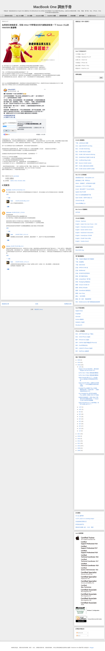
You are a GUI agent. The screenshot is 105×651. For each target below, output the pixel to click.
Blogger (92, 647)
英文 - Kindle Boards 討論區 (83, 151)
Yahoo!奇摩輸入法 (80, 203)
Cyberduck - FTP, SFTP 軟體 (83, 186)
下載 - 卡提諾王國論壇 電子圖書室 (85, 259)
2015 (78, 438)
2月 (80, 428)
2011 (78, 443)
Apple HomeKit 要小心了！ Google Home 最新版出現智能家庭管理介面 (88, 379)
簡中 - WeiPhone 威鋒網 (82, 351)
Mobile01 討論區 (80, 322)
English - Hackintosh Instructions (84, 232)
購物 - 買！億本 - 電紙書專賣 (83, 299)
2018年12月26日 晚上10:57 (22, 200)
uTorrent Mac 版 (80, 200)
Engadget (78, 313)
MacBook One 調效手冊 (52, 7)
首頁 (36, 304)
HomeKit (20, 180)
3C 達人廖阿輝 (80, 515)
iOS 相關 (29, 15)
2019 (78, 362)
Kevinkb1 (8, 190)
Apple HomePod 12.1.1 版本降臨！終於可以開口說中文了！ (89, 403)
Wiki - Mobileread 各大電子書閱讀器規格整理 (88, 302)
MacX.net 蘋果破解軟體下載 (83, 194)
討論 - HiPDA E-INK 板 (82, 267)
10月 (80, 409)
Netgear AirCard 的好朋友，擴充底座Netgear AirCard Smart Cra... (89, 369)
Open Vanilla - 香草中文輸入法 (84, 197)
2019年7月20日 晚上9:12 (17, 246)
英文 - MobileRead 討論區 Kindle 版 (85, 157)
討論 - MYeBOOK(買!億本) (83, 273)
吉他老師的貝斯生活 (81, 521)
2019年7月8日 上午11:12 (21, 234)
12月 (80, 367)
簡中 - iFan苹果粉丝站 (82, 345)
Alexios (8, 246)
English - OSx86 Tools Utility (83, 238)
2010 (78, 445)
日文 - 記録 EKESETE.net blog (84, 146)
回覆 (7, 194)
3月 (80, 426)
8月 (80, 414)
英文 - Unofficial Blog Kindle (83, 160)
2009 (78, 448)
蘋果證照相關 (63, 15)
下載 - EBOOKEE (80, 264)
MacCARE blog (80, 250)
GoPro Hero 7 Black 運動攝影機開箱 (88, 373)
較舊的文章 (67, 304)
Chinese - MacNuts (81, 221)
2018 (78, 365)
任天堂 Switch (92, 15)
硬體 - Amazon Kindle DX (82, 284)
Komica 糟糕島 (80, 319)
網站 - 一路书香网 (80, 296)
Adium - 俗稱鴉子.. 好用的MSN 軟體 (85, 183)
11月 (80, 407)
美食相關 (73, 15)
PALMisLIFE (79, 325)
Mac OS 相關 (19, 15)
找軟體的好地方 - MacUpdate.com (85, 177)
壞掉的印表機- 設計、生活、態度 (84, 527)
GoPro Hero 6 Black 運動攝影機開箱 (88, 375)
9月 (80, 411)
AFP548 (78, 212)
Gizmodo (78, 316)
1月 (80, 431)
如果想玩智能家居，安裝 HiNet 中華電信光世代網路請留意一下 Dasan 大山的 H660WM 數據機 (88, 399)
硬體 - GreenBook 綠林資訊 (83, 290)
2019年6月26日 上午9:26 (18, 212)
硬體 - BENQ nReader (82, 287)
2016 (78, 436)
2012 (78, 441)
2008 (78, 450)
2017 (78, 434)
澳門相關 (81, 15)
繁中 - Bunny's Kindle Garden (84, 163)
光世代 (12, 180)
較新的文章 (5, 304)
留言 (78, 635)
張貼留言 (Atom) (38, 309)
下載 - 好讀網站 (80, 262)
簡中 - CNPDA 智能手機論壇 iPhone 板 (86, 342)
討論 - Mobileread (80, 270)
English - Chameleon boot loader (84, 227)
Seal (11, 200)
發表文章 (80, 632)
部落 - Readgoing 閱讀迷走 (83, 282)
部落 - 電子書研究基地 (82, 276)
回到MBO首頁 (8, 15)
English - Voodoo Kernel (82, 241)
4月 (80, 423)
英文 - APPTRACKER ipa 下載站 (84, 334)
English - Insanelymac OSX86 (84, 235)
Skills (24, 180)
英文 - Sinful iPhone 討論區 (83, 337)
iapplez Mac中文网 (81, 192)
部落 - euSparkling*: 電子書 (83, 279)
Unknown (8, 212)
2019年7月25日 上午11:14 (22, 261)
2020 (78, 360)
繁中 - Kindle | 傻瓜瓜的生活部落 (84, 166)
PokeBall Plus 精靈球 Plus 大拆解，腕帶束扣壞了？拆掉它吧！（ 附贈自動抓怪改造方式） (89, 389)
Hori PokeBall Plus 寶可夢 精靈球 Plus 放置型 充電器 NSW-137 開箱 (89, 394)
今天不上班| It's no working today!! (85, 518)
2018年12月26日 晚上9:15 (18, 190)
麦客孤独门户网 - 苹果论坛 (83, 180)
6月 (80, 419)
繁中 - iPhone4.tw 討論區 (82, 339)
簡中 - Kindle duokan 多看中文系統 (85, 168)
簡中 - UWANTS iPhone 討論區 (84, 348)
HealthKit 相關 (51, 15)
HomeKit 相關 (40, 15)
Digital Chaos (79, 310)
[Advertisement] (83, 109)
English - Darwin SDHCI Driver (84, 229)
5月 (80, 421)
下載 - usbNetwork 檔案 (82, 143)
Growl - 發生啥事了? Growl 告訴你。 (85, 189)
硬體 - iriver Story (80, 293)
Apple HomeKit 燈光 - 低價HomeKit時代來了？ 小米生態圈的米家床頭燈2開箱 (89, 384)
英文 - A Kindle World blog (83, 148)
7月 (80, 416)
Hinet (15, 180)
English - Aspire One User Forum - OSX (86, 224)
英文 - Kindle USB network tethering (85, 154)
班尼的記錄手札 (80, 524)
